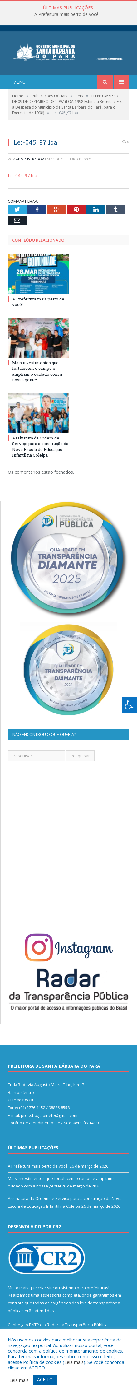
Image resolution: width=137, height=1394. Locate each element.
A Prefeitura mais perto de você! (67, 14)
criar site (46, 1287)
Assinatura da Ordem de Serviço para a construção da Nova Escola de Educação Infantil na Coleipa (40, 446)
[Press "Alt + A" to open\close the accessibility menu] (129, 705)
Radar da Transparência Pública (77, 1324)
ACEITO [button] (45, 1379)
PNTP (34, 1324)
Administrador (30, 159)
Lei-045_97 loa (22, 176)
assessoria (50, 1295)
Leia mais (74, 1362)
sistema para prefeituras (84, 1287)
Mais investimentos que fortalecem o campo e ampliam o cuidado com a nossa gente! (37, 371)
